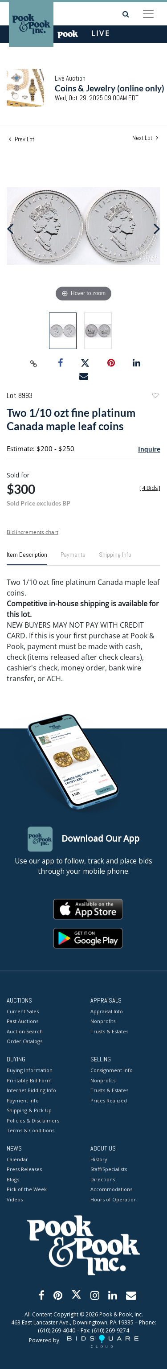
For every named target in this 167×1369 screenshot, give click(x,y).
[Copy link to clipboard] (33, 363)
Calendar (17, 1159)
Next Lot (145, 138)
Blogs (13, 1179)
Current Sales (23, 1011)
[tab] (27, 558)
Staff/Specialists (108, 1169)
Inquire (149, 449)
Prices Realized (108, 1100)
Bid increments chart (32, 532)
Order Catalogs (24, 1041)
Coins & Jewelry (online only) (109, 88)
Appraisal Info (106, 1011)
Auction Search (25, 1031)
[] (149, 488)
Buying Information (30, 1070)
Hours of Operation (113, 1199)
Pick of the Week (27, 1189)
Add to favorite (155, 396)
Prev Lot (21, 139)
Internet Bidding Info (31, 1090)
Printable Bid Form (29, 1080)
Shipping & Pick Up (29, 1110)
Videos (15, 1199)
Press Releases (24, 1169)
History (98, 1159)
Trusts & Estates (109, 1031)
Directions (102, 1179)
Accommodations (111, 1189)
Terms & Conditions (30, 1130)
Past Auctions (22, 1021)
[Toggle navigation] (148, 13)
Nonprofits (102, 1021)
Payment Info (23, 1100)
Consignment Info (111, 1070)
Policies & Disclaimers (33, 1120)
